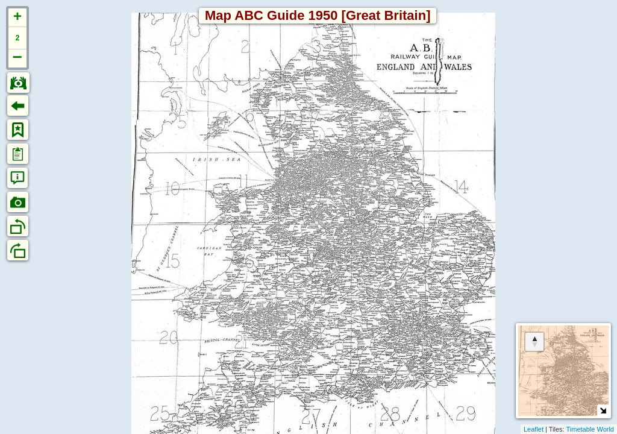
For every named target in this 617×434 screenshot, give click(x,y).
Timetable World (590, 429)
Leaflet (533, 429)
